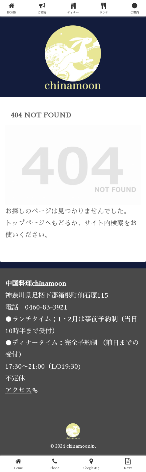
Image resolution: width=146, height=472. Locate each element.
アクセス (21, 390)
